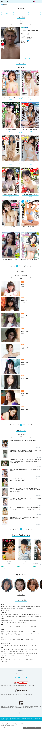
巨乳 (14, 631)
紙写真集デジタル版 (5, 620)
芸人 (13, 655)
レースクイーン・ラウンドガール (18, 651)
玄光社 (31, 606)
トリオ (10, 645)
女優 (21, 649)
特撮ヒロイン (33, 653)
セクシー (14, 641)
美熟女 (20, 639)
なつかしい (28, 639)
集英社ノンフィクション (27, 616)
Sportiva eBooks (37, 616)
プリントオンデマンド (6, 622)
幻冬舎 (35, 606)
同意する (27, 727)
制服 (12, 626)
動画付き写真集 (22, 620)
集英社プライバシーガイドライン (13, 713)
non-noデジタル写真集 (6, 616)
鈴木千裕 (22, 31)
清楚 (22, 641)
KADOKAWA (16, 606)
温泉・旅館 (32, 645)
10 (23, 529)
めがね (27, 626)
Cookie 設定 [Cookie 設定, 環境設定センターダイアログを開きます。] (3, 727)
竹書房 (17, 608)
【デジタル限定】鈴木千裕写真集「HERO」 (30, 30)
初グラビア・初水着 (15, 659)
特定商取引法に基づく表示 (25, 713)
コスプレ (5, 626)
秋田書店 (3, 606)
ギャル (17, 634)
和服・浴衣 (35, 626)
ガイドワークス (9, 606)
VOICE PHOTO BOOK (31, 620)
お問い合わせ (11, 715)
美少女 (4, 639)
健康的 (17, 633)
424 (18, 424)
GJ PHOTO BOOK (24, 614)
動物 (31, 659)
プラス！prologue (14, 620)
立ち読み (25, 58)
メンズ (24, 659)
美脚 (4, 633)
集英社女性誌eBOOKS (17, 616)
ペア (4, 645)
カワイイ (5, 641)
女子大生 (5, 651)
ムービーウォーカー (5, 610)
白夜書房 (29, 608)
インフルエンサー (23, 653)
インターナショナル (7, 634)
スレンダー (6, 631)
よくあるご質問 (4, 715)
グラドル (5, 649)
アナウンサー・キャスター (8, 653)
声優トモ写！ (15, 622)
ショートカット (29, 631)
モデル (28, 649)
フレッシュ (25, 633)
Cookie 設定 (33, 713)
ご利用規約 (4, 713)
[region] (21, 725)
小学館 (8, 608)
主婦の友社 (3, 608)
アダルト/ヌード (28, 655)
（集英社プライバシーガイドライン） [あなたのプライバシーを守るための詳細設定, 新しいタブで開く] (7, 725)
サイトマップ (17, 715)
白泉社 (25, 608)
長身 (10, 633)
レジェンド (5, 655)
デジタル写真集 (7, 13)
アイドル (14, 649)
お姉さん (12, 639)
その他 (4, 661)
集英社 (38, 606)
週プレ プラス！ (20, 13)
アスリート (20, 655)
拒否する (36, 727)
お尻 (21, 631)
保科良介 (28, 40)
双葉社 (33, 608)
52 (24, 266)
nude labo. (25, 622)
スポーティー (34, 633)
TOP (2, 4)
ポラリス (20, 622)
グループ (17, 645)
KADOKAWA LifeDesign (24, 606)
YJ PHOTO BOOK (16, 614)
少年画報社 (12, 608)
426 (24, 424)
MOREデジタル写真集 (34, 614)
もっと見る (21, 594)
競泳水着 (19, 626)
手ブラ (4, 659)
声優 (35, 649)
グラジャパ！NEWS (34, 13)
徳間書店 (21, 608)
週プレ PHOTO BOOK (6, 614)
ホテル (25, 645)
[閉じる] (39, 722)
